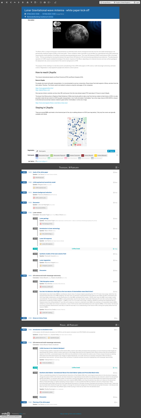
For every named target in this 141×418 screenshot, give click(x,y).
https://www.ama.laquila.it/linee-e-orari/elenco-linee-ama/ (52, 103)
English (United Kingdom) (123, 2)
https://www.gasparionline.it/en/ (44, 88)
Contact (66, 414)
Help (61, 414)
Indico (21, 414)
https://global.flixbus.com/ (43, 90)
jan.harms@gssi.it (42, 161)
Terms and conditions (75, 414)
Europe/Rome (106, 2)
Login (137, 2)
